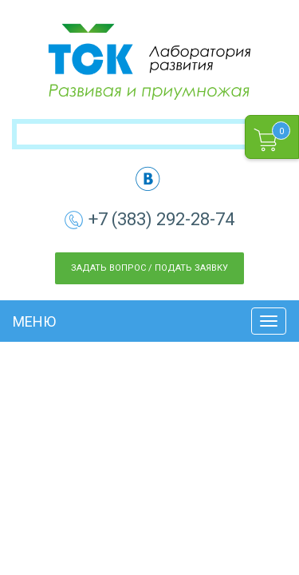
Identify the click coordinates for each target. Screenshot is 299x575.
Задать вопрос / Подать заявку (149, 268)
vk (148, 178)
